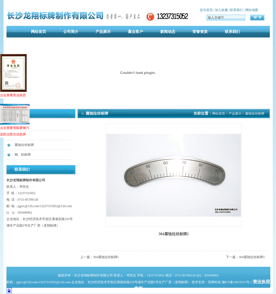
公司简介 (70, 32)
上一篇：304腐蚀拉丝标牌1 (99, 257)
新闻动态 (167, 32)
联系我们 (236, 10)
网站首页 (38, 32)
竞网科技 (214, 282)
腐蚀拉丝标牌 (24, 145)
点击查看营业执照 (13, 75)
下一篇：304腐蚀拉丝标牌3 (245, 257)
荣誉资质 (200, 32)
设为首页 (206, 10)
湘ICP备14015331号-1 (237, 282)
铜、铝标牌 (23, 154)
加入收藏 (221, 10)
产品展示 (103, 32)
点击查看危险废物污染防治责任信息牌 (15, 120)
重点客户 (135, 32)
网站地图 (251, 10)
